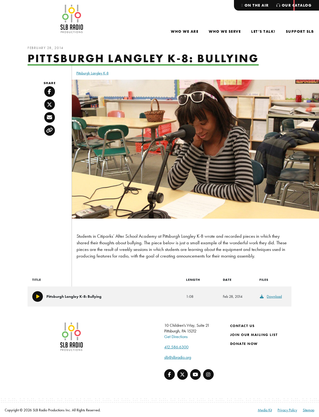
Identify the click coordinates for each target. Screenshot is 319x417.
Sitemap (308, 410)
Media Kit (265, 410)
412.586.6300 (176, 347)
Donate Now (244, 343)
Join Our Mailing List (254, 334)
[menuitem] (185, 31)
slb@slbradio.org (177, 357)
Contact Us (242, 325)
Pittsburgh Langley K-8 (92, 73)
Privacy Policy (287, 410)
